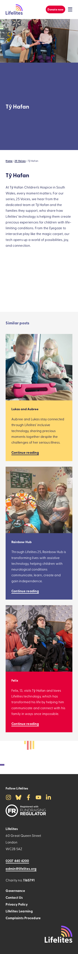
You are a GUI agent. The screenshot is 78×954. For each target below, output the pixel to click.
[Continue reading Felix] (25, 724)
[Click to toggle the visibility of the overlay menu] (70, 9)
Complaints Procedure (23, 918)
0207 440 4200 (17, 860)
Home (9, 160)
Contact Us (14, 897)
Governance (15, 890)
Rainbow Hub (21, 541)
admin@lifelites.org (21, 868)
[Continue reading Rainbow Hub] (25, 591)
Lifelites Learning (19, 911)
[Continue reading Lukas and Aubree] (25, 452)
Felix (14, 680)
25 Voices (20, 160)
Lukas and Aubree (24, 409)
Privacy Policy (17, 904)
